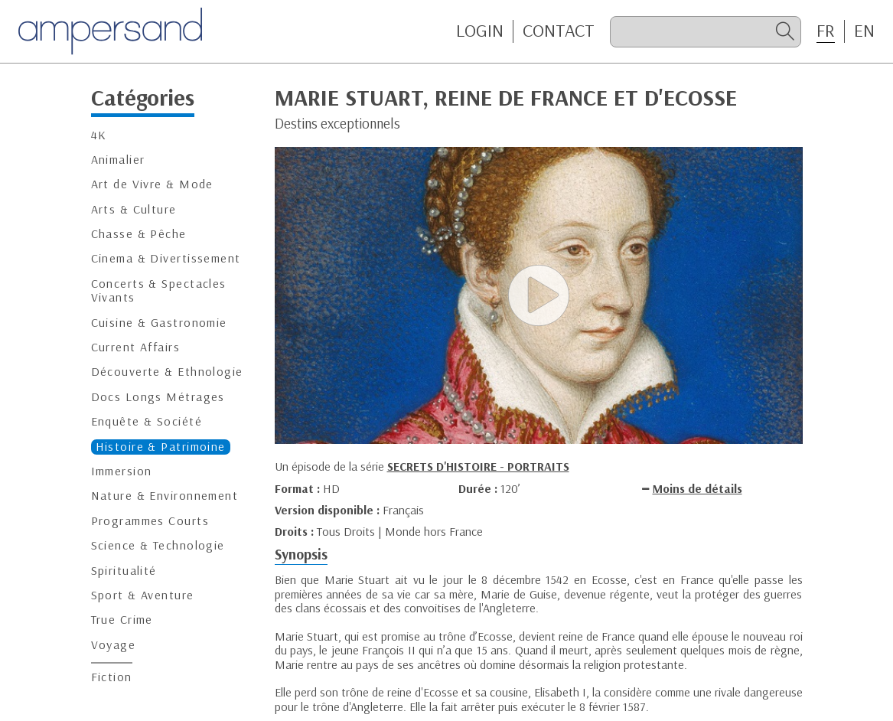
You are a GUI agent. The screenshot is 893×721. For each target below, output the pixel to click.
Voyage (113, 645)
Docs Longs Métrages (158, 397)
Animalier (118, 159)
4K (99, 135)
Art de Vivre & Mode (152, 184)
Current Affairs (136, 347)
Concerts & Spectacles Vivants (159, 290)
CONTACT (559, 30)
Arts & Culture (134, 209)
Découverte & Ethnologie (167, 371)
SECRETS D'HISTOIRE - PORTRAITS (478, 466)
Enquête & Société (146, 421)
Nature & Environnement (165, 495)
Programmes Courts (150, 521)
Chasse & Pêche (139, 234)
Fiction (111, 677)
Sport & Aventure (142, 595)
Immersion (121, 471)
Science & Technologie (158, 545)
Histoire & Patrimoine (161, 446)
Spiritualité (124, 570)
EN (864, 30)
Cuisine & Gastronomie (159, 322)
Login (480, 30)
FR (825, 30)
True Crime (122, 619)
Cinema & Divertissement (166, 258)
